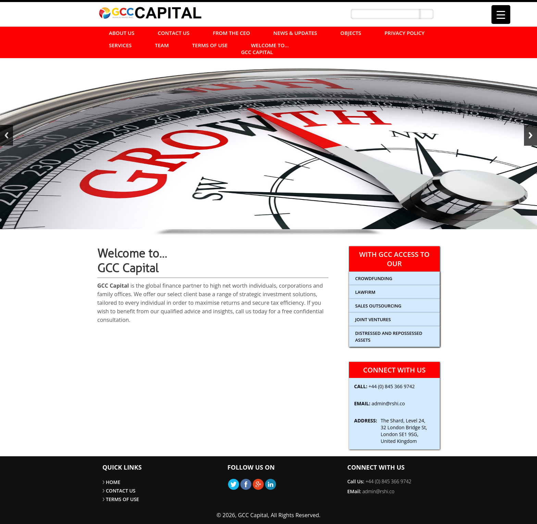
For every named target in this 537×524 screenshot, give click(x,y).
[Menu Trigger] (500, 14)
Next (530, 135)
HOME (113, 482)
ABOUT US (122, 32)
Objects (350, 32)
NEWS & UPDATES (295, 32)
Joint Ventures (373, 319)
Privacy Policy (405, 32)
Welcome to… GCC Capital (265, 48)
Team (162, 45)
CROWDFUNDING (373, 278)
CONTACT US (174, 32)
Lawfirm (365, 292)
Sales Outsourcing (378, 306)
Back (6, 135)
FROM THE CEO (231, 32)
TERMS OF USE (210, 45)
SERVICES (120, 45)
